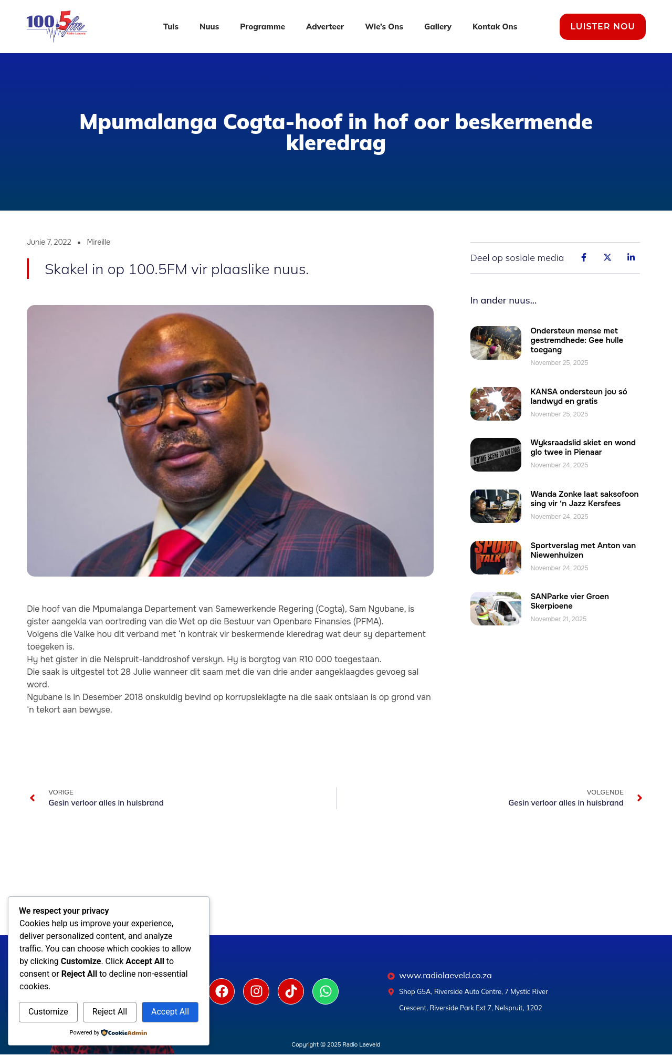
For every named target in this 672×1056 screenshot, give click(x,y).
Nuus (209, 27)
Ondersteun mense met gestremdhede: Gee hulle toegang (577, 340)
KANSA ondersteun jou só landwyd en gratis (579, 396)
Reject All (109, 1012)
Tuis (170, 27)
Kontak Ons (494, 27)
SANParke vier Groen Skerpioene (570, 601)
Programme (262, 27)
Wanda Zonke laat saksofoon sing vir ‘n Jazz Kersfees (585, 499)
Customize (48, 1012)
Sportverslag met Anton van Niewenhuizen (583, 550)
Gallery (438, 27)
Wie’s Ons (384, 27)
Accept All (170, 1012)
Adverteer (325, 27)
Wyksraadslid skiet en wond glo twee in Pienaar (583, 447)
